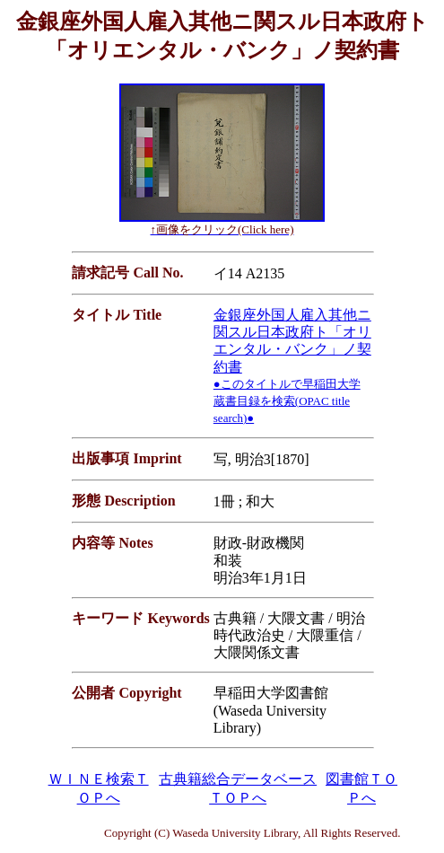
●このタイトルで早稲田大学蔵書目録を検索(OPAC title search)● (287, 401)
